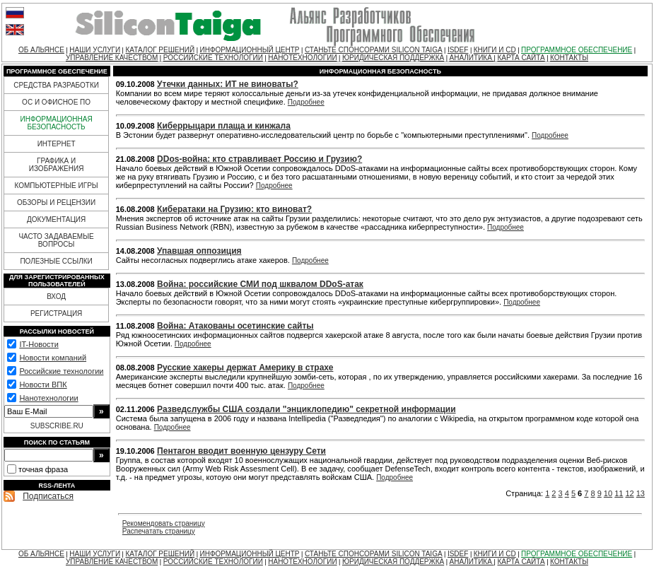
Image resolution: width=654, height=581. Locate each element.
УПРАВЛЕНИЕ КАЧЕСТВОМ (112, 57)
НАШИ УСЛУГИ (94, 50)
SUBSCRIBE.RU (56, 426)
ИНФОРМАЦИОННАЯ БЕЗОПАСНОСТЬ (57, 123)
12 (629, 493)
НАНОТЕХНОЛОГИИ (302, 57)
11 (618, 493)
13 (640, 493)
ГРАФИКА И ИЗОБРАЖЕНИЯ (56, 164)
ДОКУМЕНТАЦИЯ (56, 219)
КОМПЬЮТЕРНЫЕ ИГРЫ (56, 185)
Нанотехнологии (48, 398)
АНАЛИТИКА (472, 57)
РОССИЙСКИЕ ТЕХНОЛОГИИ (213, 57)
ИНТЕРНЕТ (56, 144)
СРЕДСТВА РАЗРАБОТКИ (56, 85)
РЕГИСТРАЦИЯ (56, 313)
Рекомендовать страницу (163, 523)
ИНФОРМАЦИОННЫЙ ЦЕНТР (249, 50)
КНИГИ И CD (495, 50)
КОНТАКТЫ (569, 57)
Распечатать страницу (158, 531)
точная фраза (43, 469)
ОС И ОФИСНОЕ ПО (56, 102)
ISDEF (458, 50)
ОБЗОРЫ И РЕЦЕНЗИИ (56, 202)
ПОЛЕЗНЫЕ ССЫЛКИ (56, 261)
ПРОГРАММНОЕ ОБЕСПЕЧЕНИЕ (576, 50)
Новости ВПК (42, 384)
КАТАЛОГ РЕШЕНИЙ (159, 50)
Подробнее (306, 102)
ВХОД (56, 296)
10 (608, 493)
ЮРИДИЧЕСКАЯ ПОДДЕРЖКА (393, 57)
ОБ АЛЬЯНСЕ (41, 50)
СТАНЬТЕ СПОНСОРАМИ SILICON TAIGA (374, 50)
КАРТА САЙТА (520, 57)
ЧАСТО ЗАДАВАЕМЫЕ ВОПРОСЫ (55, 240)
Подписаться (48, 496)
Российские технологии (61, 371)
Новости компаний (52, 357)
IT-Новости (38, 344)
